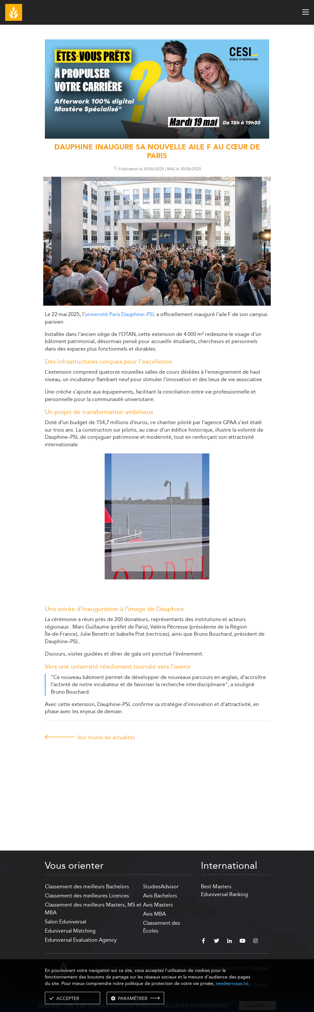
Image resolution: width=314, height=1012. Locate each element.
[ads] (157, 137)
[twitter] (216, 941)
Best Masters (216, 886)
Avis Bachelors (160, 896)
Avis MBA (154, 914)
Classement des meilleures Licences (87, 896)
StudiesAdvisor (161, 886)
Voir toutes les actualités (106, 737)
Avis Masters (158, 905)
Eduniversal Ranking (224, 894)
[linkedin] (229, 941)
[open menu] (305, 12)
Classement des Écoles (161, 927)
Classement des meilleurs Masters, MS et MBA (93, 909)
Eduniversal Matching (70, 931)
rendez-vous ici (232, 983)
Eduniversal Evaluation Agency (81, 940)
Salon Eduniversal (65, 922)
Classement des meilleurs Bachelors (87, 886)
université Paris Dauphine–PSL (120, 314)
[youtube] (242, 941)
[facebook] (203, 941)
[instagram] (255, 941)
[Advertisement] (157, 789)
